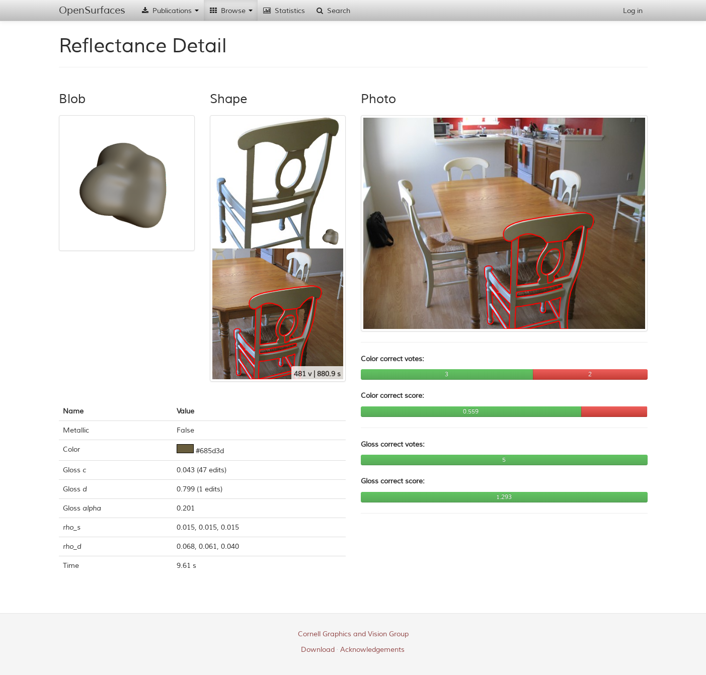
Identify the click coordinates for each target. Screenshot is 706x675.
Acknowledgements (372, 649)
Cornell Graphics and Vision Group (353, 634)
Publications (169, 11)
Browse (231, 11)
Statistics (284, 11)
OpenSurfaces (92, 10)
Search (332, 11)
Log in (633, 11)
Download (318, 649)
